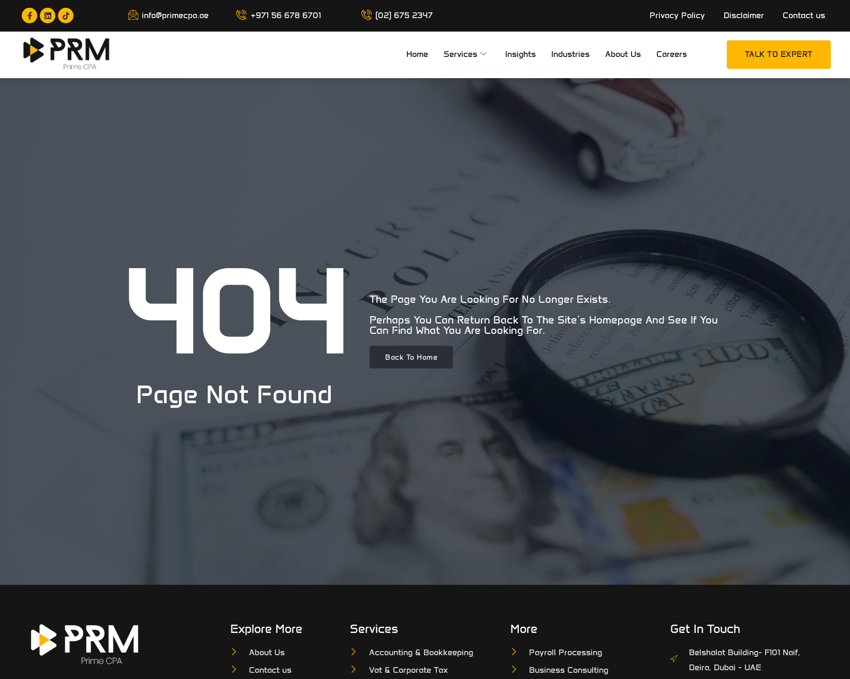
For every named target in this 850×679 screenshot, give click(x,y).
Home (417, 54)
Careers (671, 54)
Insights (520, 54)
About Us (623, 54)
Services (465, 54)
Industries (570, 54)
